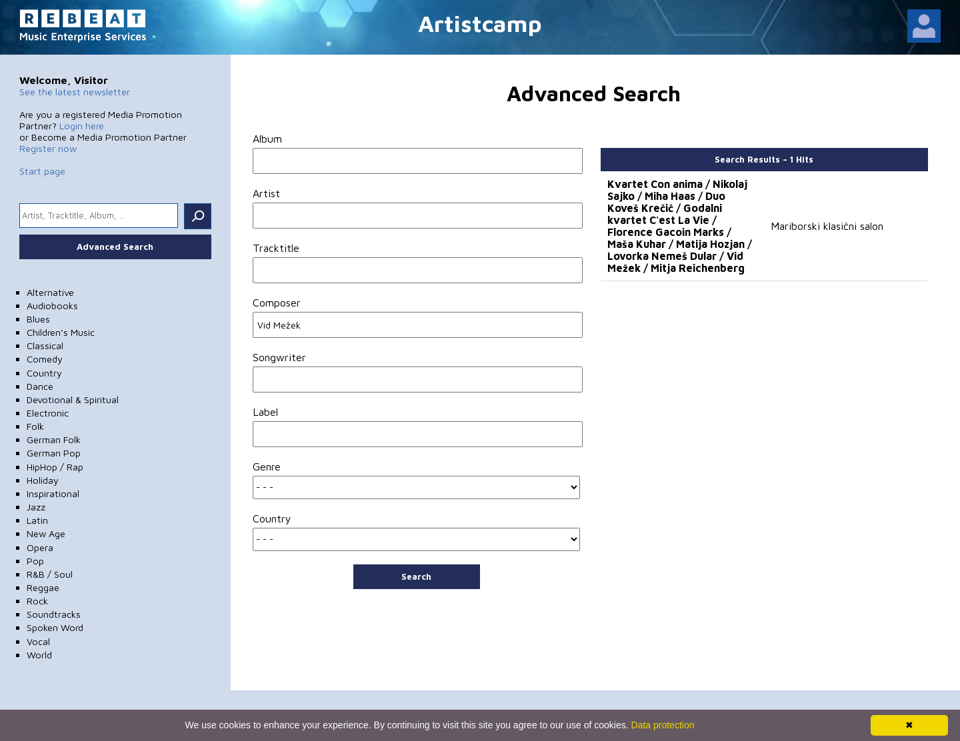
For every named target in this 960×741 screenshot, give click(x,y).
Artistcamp (480, 23)
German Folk (54, 439)
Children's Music (61, 332)
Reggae (43, 587)
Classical (45, 345)
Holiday (43, 480)
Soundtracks (54, 614)
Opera (40, 547)
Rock (37, 600)
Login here (81, 125)
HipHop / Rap (55, 466)
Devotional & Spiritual (73, 399)
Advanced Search (115, 246)
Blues (38, 319)
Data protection (663, 725)
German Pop (54, 452)
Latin (37, 520)
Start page (42, 171)
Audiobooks (52, 305)
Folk (35, 426)
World (39, 654)
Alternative (50, 292)
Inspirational (53, 493)
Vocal (38, 641)
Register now (48, 148)
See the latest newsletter (74, 91)
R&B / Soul (50, 574)
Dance (40, 386)
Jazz (36, 506)
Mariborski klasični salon (827, 226)
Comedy (45, 359)
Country (44, 372)
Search (416, 576)
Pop (35, 560)
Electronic (48, 412)
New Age (46, 533)
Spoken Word (55, 627)
